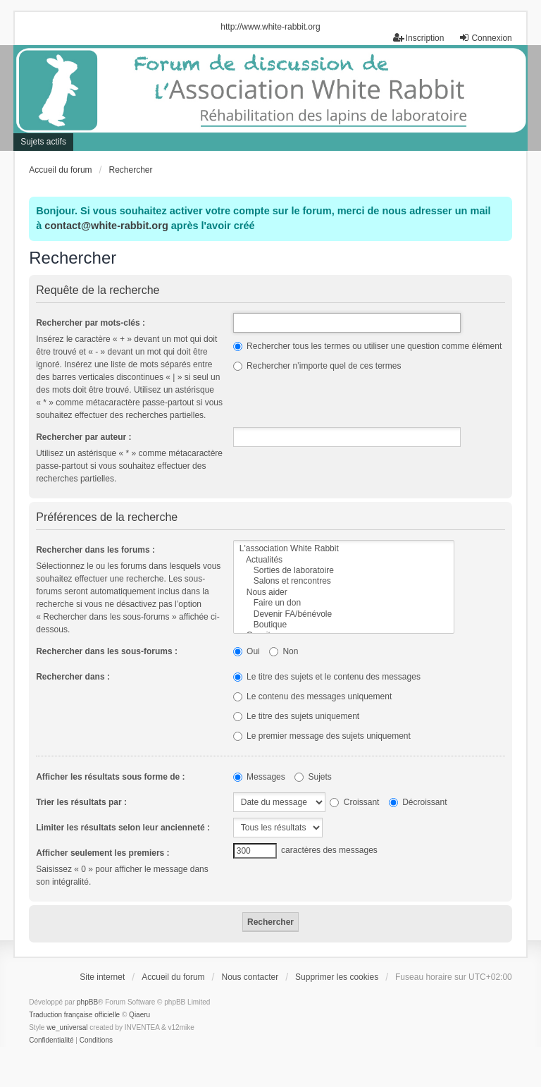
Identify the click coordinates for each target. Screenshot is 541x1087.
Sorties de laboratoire (343, 570)
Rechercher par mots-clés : (90, 323)
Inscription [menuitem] (418, 37)
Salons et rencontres (343, 581)
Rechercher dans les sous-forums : (107, 651)
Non (283, 651)
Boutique (343, 625)
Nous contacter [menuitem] (249, 977)
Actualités (343, 560)
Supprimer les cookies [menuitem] (336, 977)
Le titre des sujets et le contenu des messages (327, 677)
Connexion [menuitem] (485, 37)
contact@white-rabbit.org (106, 225)
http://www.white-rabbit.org (270, 27)
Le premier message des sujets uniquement (322, 736)
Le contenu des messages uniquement (312, 696)
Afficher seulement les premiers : (102, 853)
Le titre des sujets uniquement (296, 716)
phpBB (87, 1002)
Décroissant (418, 802)
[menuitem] (51, 1040)
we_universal (66, 1027)
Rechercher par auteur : (83, 437)
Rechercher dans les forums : (95, 550)
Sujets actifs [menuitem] (43, 142)
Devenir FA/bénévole (343, 614)
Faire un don (343, 603)
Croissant (354, 802)
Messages (259, 777)
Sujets (313, 777)
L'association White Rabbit (343, 549)
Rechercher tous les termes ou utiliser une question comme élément (367, 346)
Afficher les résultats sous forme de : (110, 777)
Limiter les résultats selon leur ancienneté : (123, 828)
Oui (246, 651)
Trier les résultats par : (81, 802)
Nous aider (343, 592)
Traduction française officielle (74, 1015)
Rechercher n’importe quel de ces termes (317, 366)
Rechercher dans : (73, 677)
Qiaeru (139, 1015)
